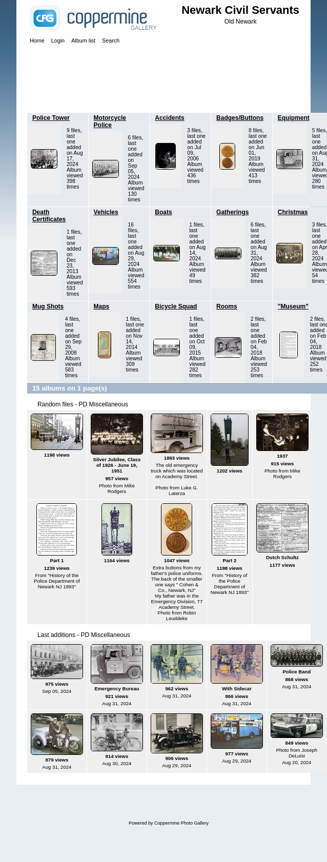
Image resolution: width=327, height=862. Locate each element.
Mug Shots (48, 306)
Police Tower (51, 117)
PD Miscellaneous (143, 99)
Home (45, 99)
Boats (163, 212)
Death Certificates (49, 216)
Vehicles (106, 212)
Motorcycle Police (110, 121)
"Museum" (293, 306)
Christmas (293, 212)
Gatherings (232, 212)
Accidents (169, 117)
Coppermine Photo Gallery (181, 823)
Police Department (86, 99)
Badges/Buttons (239, 117)
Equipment (294, 117)
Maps (102, 306)
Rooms (226, 306)
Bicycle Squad (176, 306)
